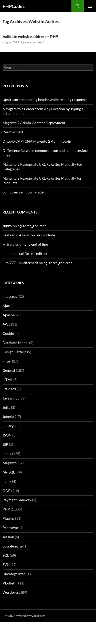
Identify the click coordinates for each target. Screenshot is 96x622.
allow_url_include (41, 235)
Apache (9, 315)
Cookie (8, 333)
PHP (6, 509)
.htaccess (10, 296)
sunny (7, 226)
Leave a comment (32, 42)
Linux (7, 453)
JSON (7, 435)
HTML (8, 379)
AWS (6, 324)
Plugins (8, 518)
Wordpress (11, 592)
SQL (6, 555)
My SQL (9, 472)
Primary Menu (90, 6)
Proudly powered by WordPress (24, 616)
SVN (6, 564)
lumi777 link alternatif (20, 263)
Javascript (11, 398)
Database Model (15, 342)
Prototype (11, 527)
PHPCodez (14, 6)
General (9, 370)
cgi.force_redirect (32, 226)
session (8, 537)
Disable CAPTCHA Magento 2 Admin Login (37, 141)
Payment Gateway (17, 500)
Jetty (6, 407)
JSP (5, 444)
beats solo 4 (12, 235)
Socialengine (13, 546)
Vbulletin (10, 583)
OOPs (7, 490)
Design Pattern (14, 352)
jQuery (8, 426)
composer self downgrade (23, 192)
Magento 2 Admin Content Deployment (34, 122)
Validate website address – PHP (30, 36)
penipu (8, 253)
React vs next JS (15, 132)
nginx (7, 481)
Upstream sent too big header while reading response (45, 99)
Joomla (8, 416)
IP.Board (9, 389)
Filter (7, 361)
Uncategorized (14, 574)
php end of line (36, 244)
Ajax (6, 305)
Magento (10, 463)
